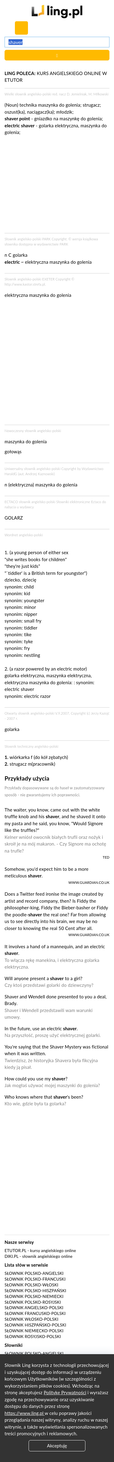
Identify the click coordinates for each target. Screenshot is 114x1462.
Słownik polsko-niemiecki (34, 1296)
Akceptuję (57, 1445)
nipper (30, 614)
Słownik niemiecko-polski (34, 1330)
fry (27, 648)
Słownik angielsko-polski (34, 1307)
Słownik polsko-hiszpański (35, 1290)
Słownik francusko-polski (35, 1313)
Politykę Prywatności (65, 1392)
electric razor (37, 696)
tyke (28, 641)
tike (28, 634)
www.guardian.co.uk (88, 882)
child (29, 586)
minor (30, 607)
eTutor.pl (15, 1250)
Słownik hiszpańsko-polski (35, 1325)
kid (27, 593)
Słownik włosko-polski (31, 1319)
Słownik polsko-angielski (34, 1273)
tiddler (30, 627)
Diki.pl (12, 1256)
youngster (34, 600)
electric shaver (19, 689)
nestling (32, 655)
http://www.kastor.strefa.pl (25, 284)
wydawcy (27, 507)
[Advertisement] (57, 363)
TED (106, 857)
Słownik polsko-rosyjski (33, 1302)
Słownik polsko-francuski (35, 1279)
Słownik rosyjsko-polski (33, 1336)
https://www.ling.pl (25, 1413)
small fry (32, 620)
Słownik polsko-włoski (31, 1284)
